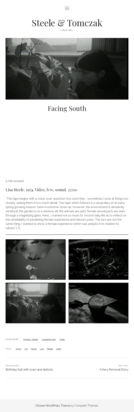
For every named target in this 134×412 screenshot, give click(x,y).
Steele (50, 349)
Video (62, 339)
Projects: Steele (30, 339)
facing (34, 349)
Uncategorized (49, 339)
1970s (18, 349)
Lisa (42, 349)
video (58, 349)
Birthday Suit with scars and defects (29, 369)
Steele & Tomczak (67, 23)
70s (26, 349)
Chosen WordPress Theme (52, 405)
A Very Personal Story (113, 369)
